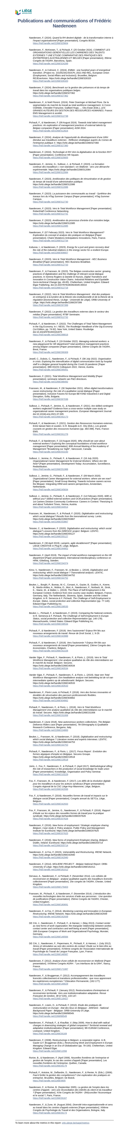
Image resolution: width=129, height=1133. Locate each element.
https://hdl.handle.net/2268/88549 (50, 1016)
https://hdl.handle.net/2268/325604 (50, 43)
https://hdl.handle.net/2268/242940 (50, 857)
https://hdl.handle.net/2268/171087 (50, 969)
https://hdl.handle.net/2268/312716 (50, 287)
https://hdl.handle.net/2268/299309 (50, 352)
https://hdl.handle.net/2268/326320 (50, 81)
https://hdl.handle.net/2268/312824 (50, 131)
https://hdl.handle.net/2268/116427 (50, 998)
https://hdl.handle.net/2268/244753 (50, 745)
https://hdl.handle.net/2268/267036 (50, 399)
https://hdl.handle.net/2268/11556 (50, 1051)
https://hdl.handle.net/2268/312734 (50, 240)
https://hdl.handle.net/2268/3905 (49, 1080)
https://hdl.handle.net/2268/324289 (50, 63)
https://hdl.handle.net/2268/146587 (50, 954)
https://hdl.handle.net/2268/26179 (50, 1066)
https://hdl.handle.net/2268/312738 (50, 116)
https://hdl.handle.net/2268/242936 (50, 789)
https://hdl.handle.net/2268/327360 (50, 145)
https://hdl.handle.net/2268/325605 (50, 157)
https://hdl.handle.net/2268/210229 (50, 774)
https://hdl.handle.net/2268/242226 (50, 650)
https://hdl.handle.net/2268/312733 (50, 264)
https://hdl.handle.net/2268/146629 (50, 984)
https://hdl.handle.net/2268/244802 (50, 548)
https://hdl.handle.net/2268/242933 (50, 804)
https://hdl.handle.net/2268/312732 (50, 317)
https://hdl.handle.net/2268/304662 (50, 700)
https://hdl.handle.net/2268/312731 (50, 214)
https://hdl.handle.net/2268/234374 (50, 563)
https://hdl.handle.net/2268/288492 (50, 381)
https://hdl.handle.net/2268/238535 (50, 606)
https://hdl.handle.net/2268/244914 (50, 507)
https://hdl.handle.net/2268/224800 (50, 730)
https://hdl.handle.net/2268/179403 (50, 887)
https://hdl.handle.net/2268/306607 (50, 252)
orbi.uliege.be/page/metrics (75, 1123)
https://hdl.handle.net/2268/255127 (50, 536)
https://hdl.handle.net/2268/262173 (50, 417)
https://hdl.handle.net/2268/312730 (50, 202)
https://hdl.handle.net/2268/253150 (50, 452)
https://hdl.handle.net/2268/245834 (50, 489)
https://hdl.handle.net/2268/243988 (50, 636)
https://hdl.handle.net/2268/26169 (50, 1033)
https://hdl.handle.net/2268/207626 (50, 818)
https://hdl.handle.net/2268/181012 (50, 869)
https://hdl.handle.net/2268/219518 (50, 759)
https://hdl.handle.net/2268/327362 (50, 95)
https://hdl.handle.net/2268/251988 (50, 469)
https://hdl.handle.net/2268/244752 (50, 578)
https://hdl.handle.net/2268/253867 (50, 521)
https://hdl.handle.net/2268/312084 (50, 172)
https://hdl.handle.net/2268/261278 (50, 434)
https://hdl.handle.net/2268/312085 (50, 226)
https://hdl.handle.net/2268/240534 (50, 668)
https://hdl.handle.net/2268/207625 (50, 833)
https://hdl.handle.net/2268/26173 (50, 1113)
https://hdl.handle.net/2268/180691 (50, 904)
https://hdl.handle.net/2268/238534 (50, 624)
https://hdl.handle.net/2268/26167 (50, 1098)
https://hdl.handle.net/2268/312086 (50, 187)
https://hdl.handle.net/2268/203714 (50, 845)
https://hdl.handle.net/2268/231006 (50, 715)
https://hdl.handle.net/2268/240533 (50, 686)
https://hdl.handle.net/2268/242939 (50, 916)
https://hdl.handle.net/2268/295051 (50, 369)
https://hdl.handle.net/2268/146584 (50, 936)
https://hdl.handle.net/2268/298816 (50, 334)
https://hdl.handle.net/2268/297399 (50, 305)
